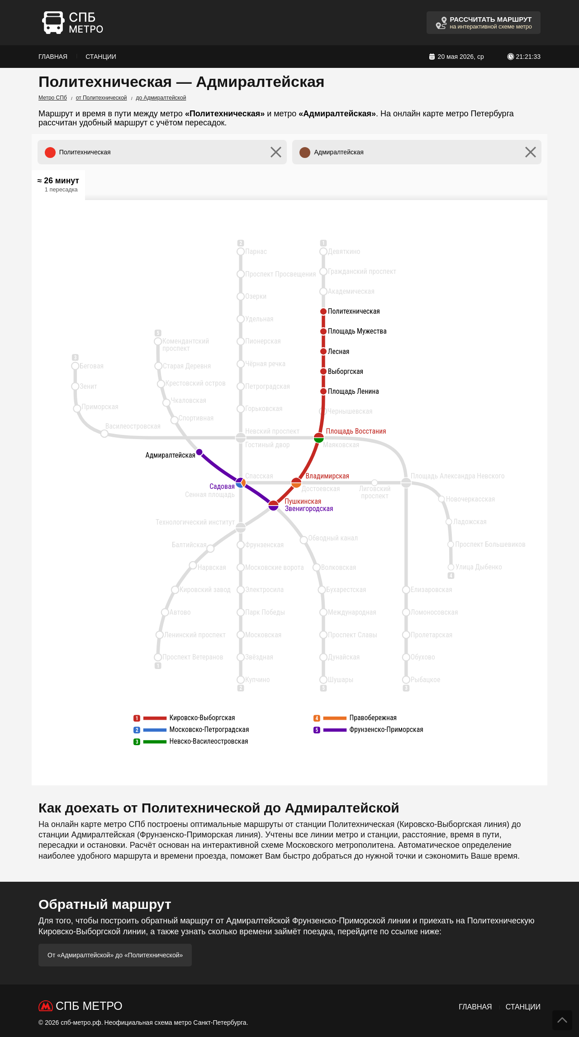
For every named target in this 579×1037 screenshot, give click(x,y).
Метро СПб (52, 98)
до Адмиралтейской (161, 98)
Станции (100, 56)
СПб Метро (89, 1005)
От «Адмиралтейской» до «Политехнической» (115, 955)
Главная (52, 56)
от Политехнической (101, 98)
